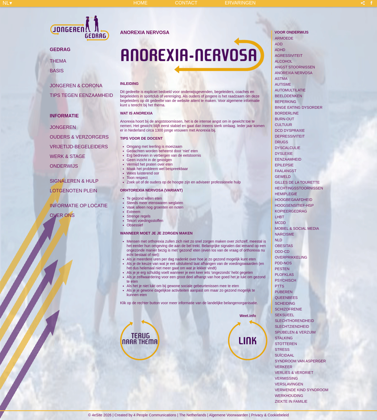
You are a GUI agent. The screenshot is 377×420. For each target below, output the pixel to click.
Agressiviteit (289, 55)
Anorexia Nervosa (294, 73)
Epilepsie (284, 165)
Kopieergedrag (291, 211)
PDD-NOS (283, 263)
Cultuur (283, 125)
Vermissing (286, 378)
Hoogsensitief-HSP (294, 205)
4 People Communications (155, 415)
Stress (282, 349)
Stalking (284, 338)
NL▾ (7, 2)
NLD (278, 240)
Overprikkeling (291, 257)
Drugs (281, 142)
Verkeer (283, 367)
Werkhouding (289, 396)
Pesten (282, 269)
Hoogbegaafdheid (293, 200)
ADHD (280, 50)
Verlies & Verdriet (294, 372)
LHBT (279, 217)
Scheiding (285, 303)
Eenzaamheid (288, 159)
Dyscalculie (287, 148)
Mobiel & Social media (297, 228)
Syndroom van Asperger (300, 361)
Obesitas (284, 246)
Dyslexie (284, 153)
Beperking (285, 102)
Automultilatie (290, 90)
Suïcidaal (284, 355)
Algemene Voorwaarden (228, 415)
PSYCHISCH (285, 280)
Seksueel (284, 315)
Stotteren (286, 344)
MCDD (280, 223)
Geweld (283, 176)
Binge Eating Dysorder (299, 107)
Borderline (287, 113)
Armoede (284, 38)
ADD (279, 44)
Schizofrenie (288, 309)
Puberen (284, 292)
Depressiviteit (290, 136)
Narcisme (284, 234)
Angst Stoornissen (295, 67)
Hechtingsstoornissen (299, 188)
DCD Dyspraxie (290, 130)
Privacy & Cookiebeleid (270, 415)
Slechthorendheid (294, 321)
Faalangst (285, 171)
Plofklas (284, 274)
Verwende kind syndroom (301, 390)
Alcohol (283, 61)
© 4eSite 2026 (100, 415)
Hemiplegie (286, 194)
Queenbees (286, 298)
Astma (281, 79)
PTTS (279, 286)
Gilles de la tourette (297, 182)
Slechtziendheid (292, 326)
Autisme (283, 84)
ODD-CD (282, 251)
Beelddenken (288, 96)
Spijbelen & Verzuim (295, 332)
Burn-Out (284, 119)
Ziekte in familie (291, 401)
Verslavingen (289, 384)
